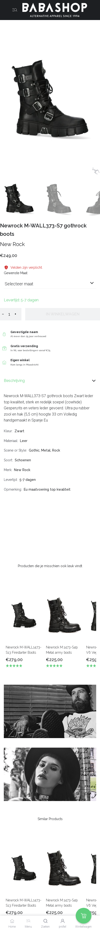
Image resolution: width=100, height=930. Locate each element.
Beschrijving (50, 380)
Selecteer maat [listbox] (19, 283)
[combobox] (50, 285)
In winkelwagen (63, 314)
